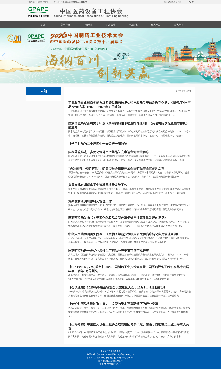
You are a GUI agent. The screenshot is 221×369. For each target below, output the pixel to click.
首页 (43, 24)
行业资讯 (133, 24)
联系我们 (178, 24)
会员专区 (155, 24)
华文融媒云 (106, 361)
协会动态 (87, 24)
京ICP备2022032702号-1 (110, 364)
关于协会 (65, 24)
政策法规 (110, 24)
